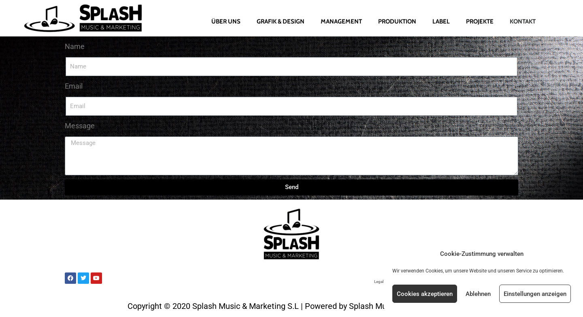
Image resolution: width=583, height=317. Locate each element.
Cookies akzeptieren (425, 294)
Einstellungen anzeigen (535, 294)
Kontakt (523, 21)
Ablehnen (478, 294)
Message (80, 125)
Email (74, 86)
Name (75, 46)
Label (441, 21)
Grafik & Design (280, 21)
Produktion (397, 21)
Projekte (480, 21)
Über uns (225, 21)
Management (341, 21)
